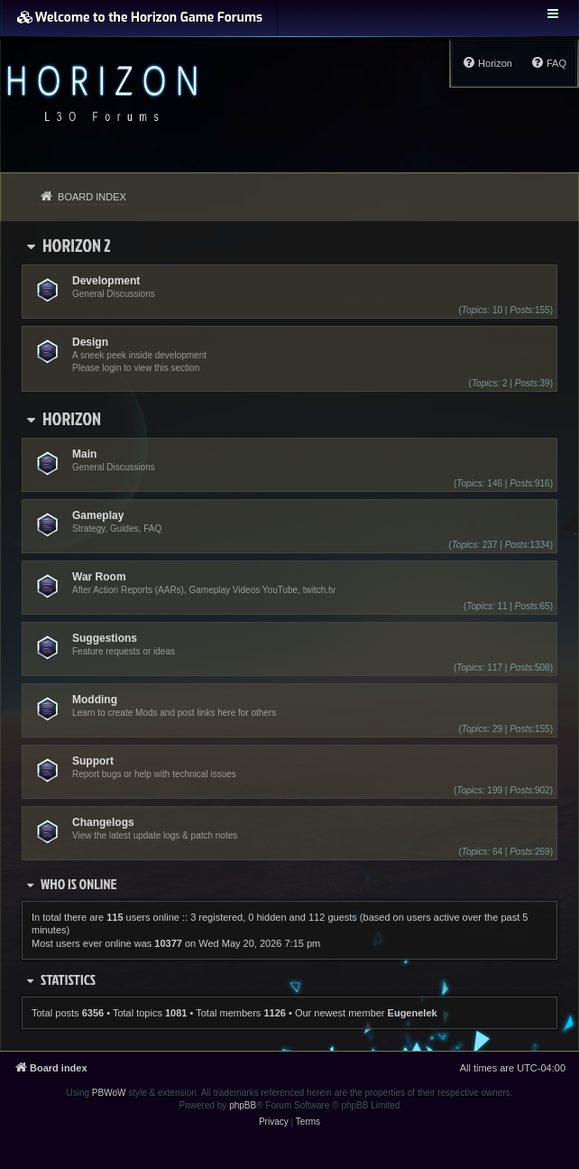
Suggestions (104, 638)
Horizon (71, 418)
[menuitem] (548, 63)
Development (106, 280)
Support (93, 761)
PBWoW (109, 1093)
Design (90, 342)
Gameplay (98, 515)
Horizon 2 (76, 244)
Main (84, 454)
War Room (99, 577)
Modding (94, 699)
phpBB (242, 1105)
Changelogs (103, 822)
